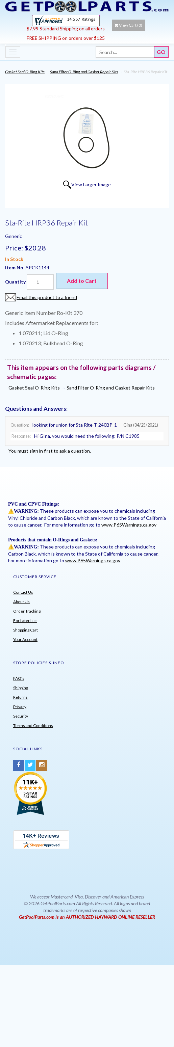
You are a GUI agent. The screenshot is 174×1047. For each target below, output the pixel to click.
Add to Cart (82, 280)
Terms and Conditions (33, 725)
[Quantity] (40, 282)
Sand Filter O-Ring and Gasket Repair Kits (84, 71)
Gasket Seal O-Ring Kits (25, 71)
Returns (20, 697)
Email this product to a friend (47, 297)
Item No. (15, 267)
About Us (21, 601)
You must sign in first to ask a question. (49, 451)
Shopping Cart (25, 630)
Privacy (19, 706)
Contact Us (23, 592)
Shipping (20, 687)
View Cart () (128, 25)
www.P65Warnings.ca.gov (128, 525)
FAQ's (18, 678)
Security (20, 716)
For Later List (25, 620)
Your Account (25, 639)
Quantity (15, 282)
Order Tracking (27, 611)
